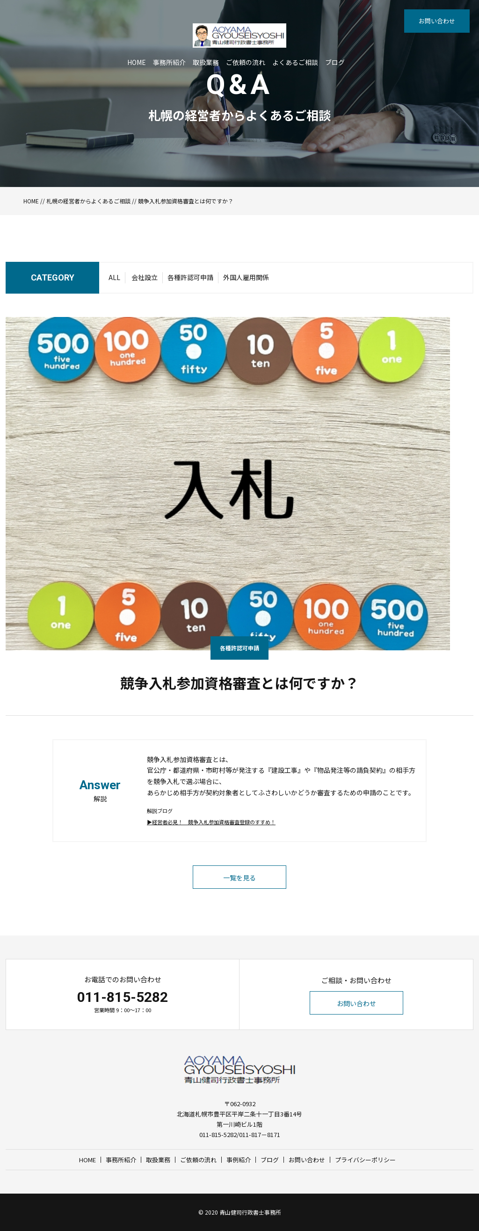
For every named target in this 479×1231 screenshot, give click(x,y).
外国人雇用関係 (246, 277)
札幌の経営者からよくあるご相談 (88, 201)
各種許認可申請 (190, 277)
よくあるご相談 (295, 62)
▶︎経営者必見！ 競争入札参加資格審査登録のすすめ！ (211, 822)
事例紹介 (238, 1159)
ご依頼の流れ (245, 62)
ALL (114, 277)
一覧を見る (239, 877)
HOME (136, 62)
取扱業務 (206, 62)
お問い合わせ (437, 20)
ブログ (335, 62)
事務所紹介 (169, 62)
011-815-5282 (122, 997)
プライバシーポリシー (365, 1159)
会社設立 (144, 277)
